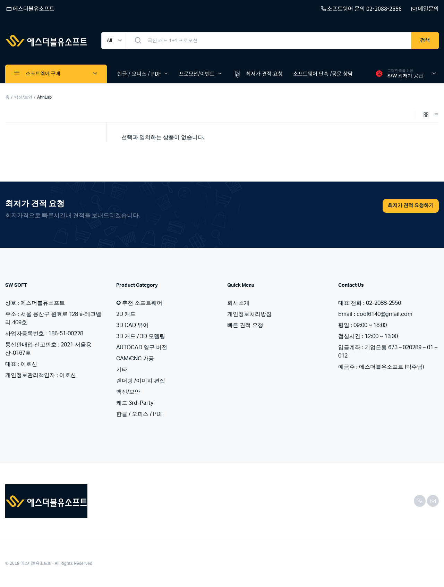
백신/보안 (23, 97)
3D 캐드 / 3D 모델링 (140, 336)
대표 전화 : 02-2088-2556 (369, 303)
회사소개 (238, 303)
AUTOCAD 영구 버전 (141, 347)
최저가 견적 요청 (258, 74)
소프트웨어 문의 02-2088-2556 (360, 8)
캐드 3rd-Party (134, 403)
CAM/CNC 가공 (135, 358)
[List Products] (436, 115)
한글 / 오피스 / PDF (139, 73)
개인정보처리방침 (249, 314)
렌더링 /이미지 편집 (140, 381)
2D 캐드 (126, 314)
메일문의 (424, 8)
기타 (121, 369)
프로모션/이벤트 (197, 73)
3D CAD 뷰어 (132, 325)
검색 (425, 40)
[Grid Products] (426, 115)
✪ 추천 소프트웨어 (139, 303)
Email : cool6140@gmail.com (375, 314)
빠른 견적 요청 (245, 325)
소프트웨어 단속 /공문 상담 (323, 73)
